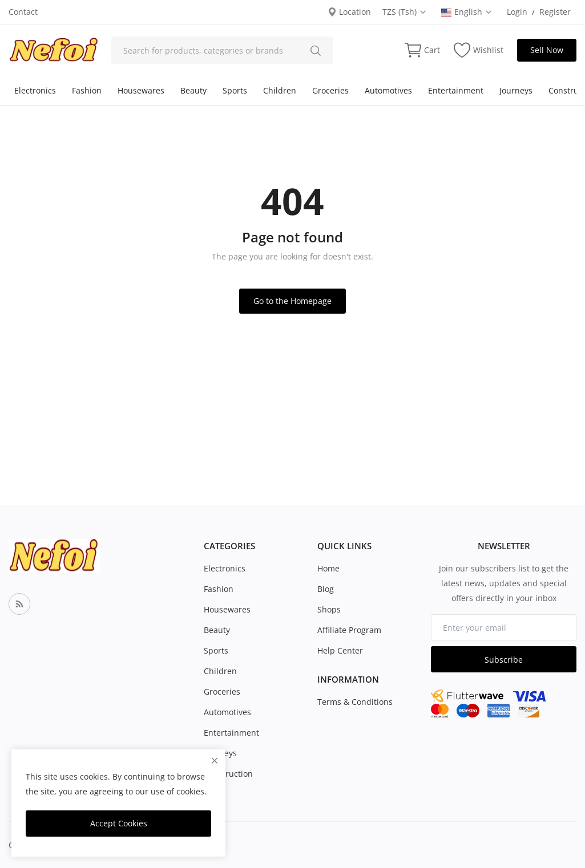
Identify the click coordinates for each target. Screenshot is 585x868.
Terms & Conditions (355, 701)
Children (279, 90)
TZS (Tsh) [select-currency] (404, 11)
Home (328, 568)
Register (555, 11)
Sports (235, 90)
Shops (329, 609)
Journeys (515, 90)
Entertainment (455, 90)
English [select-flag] (467, 11)
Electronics (35, 90)
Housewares (141, 90)
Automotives (388, 90)
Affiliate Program (349, 629)
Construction (228, 773)
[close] (214, 760)
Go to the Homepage (292, 300)
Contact (23, 11)
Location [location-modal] (349, 11)
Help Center (340, 650)
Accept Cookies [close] (118, 823)
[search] (315, 50)
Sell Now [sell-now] (546, 49)
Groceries (330, 90)
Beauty (193, 90)
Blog (325, 588)
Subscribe (504, 659)
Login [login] (517, 11)
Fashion (87, 90)
